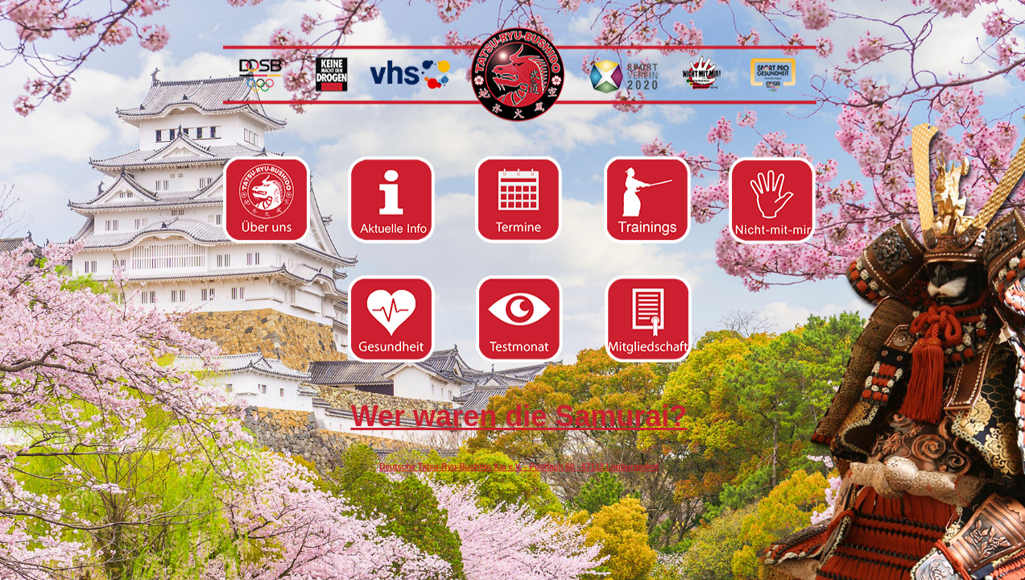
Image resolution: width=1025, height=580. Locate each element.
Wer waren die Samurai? (519, 416)
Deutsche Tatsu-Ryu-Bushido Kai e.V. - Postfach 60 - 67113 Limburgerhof (519, 466)
